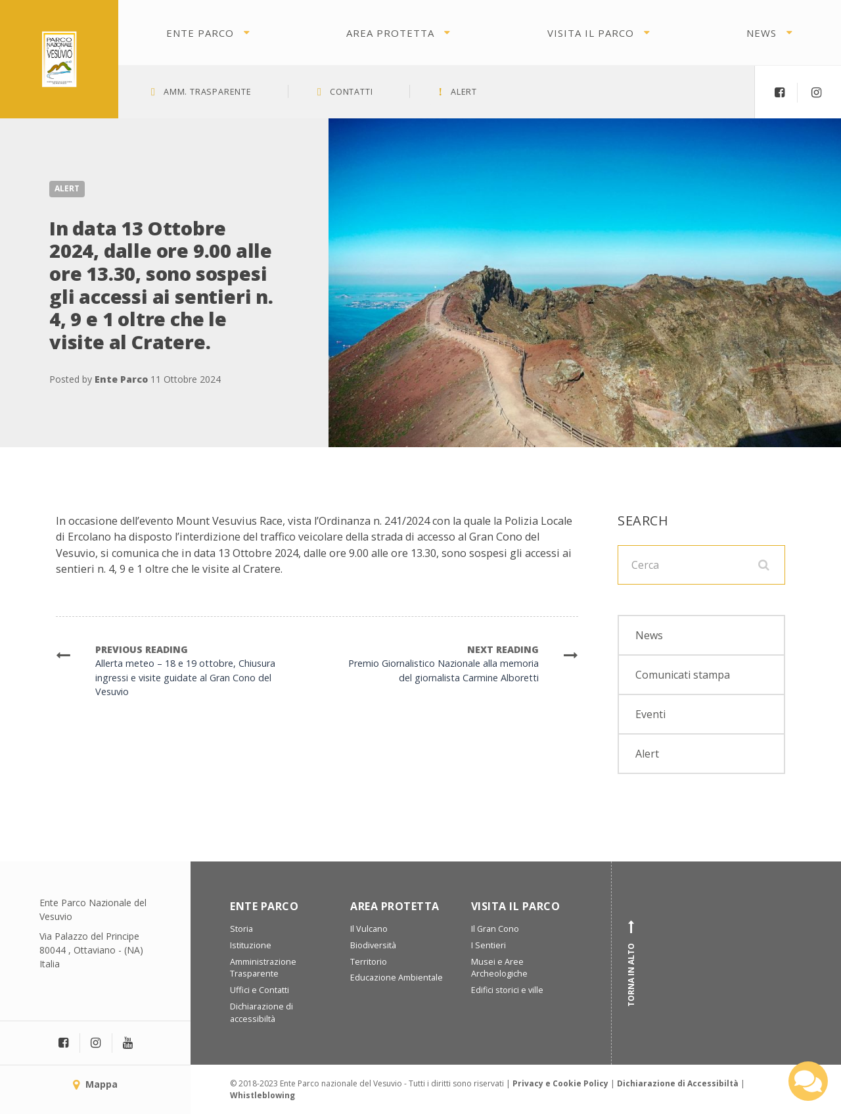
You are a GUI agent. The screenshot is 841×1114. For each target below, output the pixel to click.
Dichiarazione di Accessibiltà (678, 1083)
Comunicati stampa (682, 674)
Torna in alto (631, 963)
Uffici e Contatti (259, 990)
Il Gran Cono (495, 928)
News (761, 32)
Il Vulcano (369, 928)
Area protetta (390, 32)
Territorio (368, 961)
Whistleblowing (262, 1095)
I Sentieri (488, 945)
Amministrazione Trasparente (263, 968)
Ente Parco (200, 32)
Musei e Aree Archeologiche (499, 968)
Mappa (95, 1084)
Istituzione (250, 945)
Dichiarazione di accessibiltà (261, 1013)
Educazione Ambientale (396, 977)
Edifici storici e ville (507, 990)
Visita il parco (590, 32)
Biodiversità (373, 945)
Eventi (650, 714)
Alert (67, 188)
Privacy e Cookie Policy (560, 1083)
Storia (241, 928)
